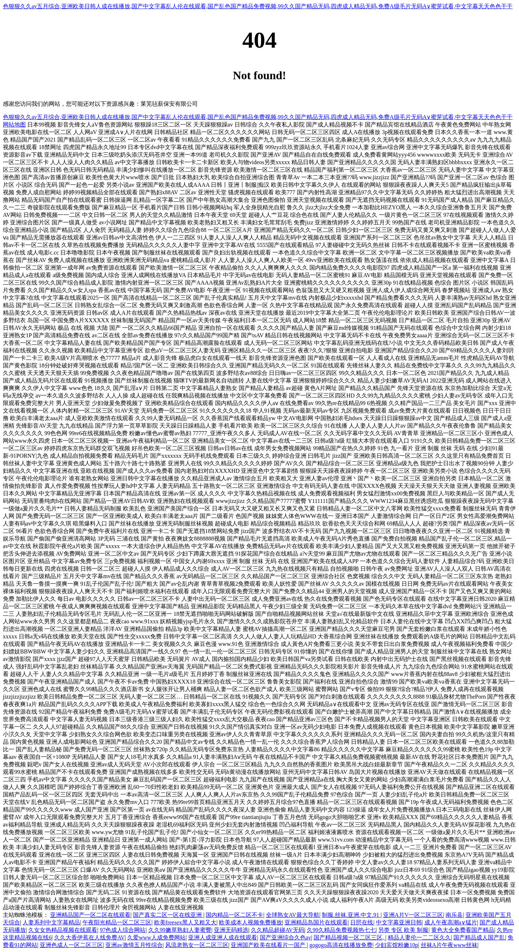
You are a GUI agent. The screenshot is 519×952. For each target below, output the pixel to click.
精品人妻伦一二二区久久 (419, 937)
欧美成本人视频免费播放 (250, 922)
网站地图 (14, 125)
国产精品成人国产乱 (479, 937)
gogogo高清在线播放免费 (340, 945)
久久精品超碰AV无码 (277, 930)
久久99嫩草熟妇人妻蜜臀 (179, 930)
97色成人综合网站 (123, 930)
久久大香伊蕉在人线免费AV (89, 937)
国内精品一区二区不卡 (234, 915)
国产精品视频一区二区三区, (349, 937)
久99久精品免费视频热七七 (341, 930)
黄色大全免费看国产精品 (462, 930)
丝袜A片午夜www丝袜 (449, 945)
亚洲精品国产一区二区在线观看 (90, 915)
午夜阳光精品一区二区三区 (116, 922)
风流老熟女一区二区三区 (196, 945)
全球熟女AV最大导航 (292, 915)
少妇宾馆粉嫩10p (396, 945)
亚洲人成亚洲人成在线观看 (222, 937)
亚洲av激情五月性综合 (133, 945)
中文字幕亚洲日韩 (399, 922)
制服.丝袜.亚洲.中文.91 (351, 915)
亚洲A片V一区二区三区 (413, 915)
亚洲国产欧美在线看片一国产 (269, 945)
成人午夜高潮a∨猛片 (450, 922)
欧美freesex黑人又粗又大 (185, 922)
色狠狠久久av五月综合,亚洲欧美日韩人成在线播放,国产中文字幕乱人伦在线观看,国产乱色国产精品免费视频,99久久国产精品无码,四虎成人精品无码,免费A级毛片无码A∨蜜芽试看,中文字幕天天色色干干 (258, 6)
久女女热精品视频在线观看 (62, 930)
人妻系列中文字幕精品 (51, 922)
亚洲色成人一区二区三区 (71, 945)
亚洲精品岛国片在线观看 (316, 922)
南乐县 (454, 915)
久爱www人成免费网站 (156, 937)
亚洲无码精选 (231, 930)
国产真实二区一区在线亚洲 (168, 915)
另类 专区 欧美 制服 (403, 930)
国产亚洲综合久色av (285, 937)
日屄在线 (361, 922)
